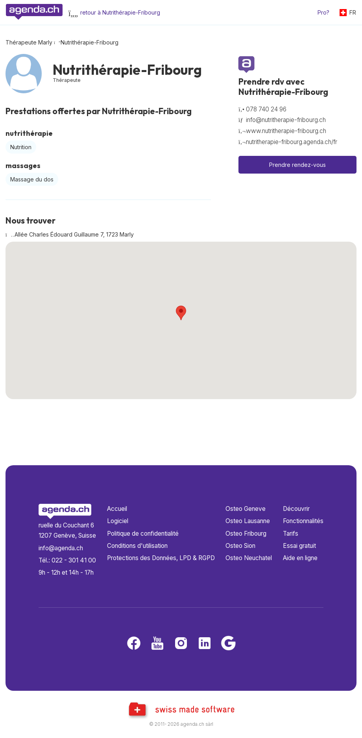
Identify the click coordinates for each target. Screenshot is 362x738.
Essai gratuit (299, 545)
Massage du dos (32, 179)
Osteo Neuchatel (248, 558)
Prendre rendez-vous (297, 164)
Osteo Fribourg (245, 533)
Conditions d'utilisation (137, 545)
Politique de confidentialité (143, 533)
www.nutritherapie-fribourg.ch (286, 131)
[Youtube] (157, 643)
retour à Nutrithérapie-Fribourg (120, 12)
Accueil (117, 508)
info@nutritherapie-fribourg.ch (286, 120)
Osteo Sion (240, 545)
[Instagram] (181, 643)
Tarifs (290, 533)
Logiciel (117, 521)
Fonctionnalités (303, 521)
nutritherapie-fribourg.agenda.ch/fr (291, 142)
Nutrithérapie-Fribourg (89, 42)
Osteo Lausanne (247, 521)
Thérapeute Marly (29, 42)
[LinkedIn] (204, 643)
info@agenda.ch (61, 548)
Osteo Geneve (245, 508)
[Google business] (228, 643)
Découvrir (296, 508)
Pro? (323, 12)
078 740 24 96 (266, 109)
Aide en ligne (300, 558)
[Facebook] (134, 643)
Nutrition (20, 147)
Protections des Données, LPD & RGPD (161, 558)
